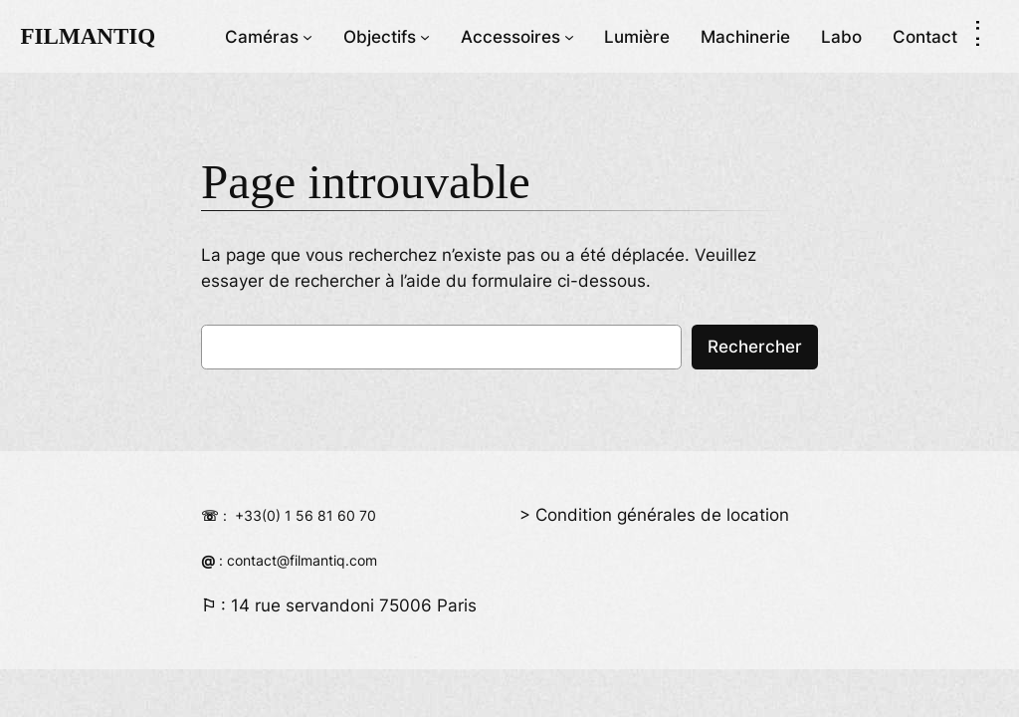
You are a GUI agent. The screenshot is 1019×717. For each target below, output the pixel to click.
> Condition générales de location (654, 515)
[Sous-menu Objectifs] (425, 36)
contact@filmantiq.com (302, 560)
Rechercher (755, 347)
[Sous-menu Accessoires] (569, 36)
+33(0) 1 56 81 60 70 (305, 515)
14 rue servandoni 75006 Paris (354, 605)
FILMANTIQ (87, 36)
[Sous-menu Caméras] (307, 36)
